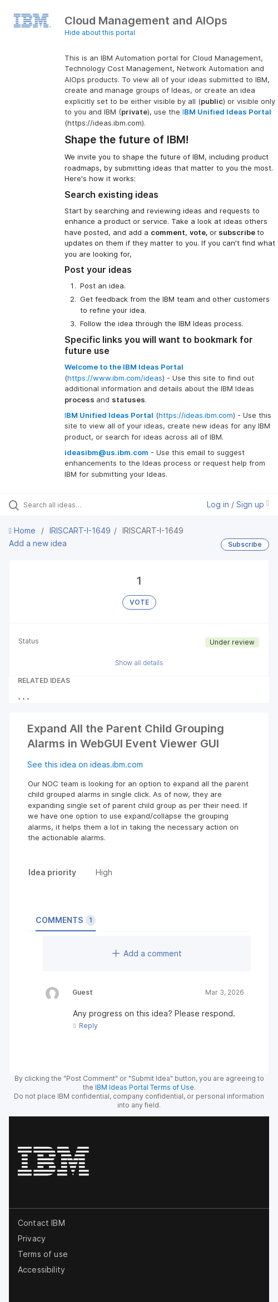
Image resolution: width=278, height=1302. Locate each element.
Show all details (139, 663)
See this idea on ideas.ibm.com (85, 764)
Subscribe (245, 544)
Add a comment (147, 953)
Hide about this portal (99, 32)
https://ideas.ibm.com (195, 415)
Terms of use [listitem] (43, 1254)
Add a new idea (38, 543)
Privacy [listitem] (32, 1238)
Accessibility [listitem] (41, 1269)
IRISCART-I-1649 (80, 530)
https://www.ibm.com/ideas (114, 377)
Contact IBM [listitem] (41, 1223)
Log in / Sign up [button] (238, 504)
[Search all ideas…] (83, 504)
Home (23, 530)
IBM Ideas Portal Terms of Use (144, 1087)
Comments (66, 920)
